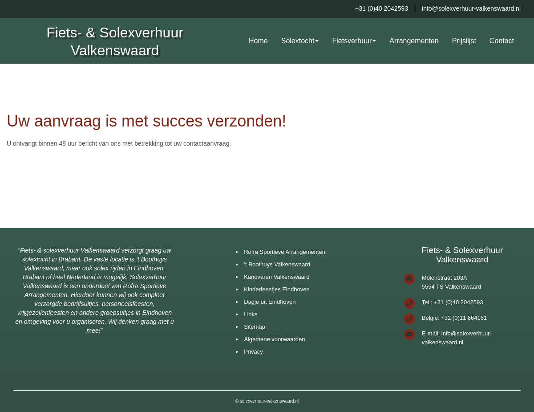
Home (258, 41)
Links (250, 314)
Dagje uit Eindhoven (269, 301)
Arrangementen (413, 41)
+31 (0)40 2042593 (381, 8)
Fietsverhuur (352, 41)
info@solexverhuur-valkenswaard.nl (471, 8)
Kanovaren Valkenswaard (276, 276)
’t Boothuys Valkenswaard (277, 264)
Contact (502, 41)
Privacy (253, 351)
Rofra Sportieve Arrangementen (284, 252)
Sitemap (254, 326)
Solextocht (298, 41)
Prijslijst (464, 41)
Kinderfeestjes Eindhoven (276, 289)
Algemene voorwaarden (274, 339)
